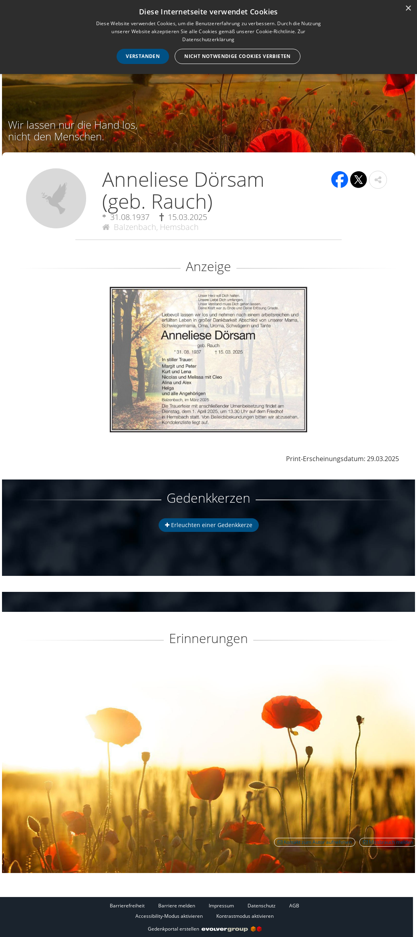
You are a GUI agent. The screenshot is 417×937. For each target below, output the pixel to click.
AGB (294, 905)
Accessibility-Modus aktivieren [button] (169, 916)
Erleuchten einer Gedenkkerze (208, 525)
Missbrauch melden (388, 842)
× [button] (408, 9)
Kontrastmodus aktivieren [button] (245, 916)
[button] (378, 180)
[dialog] (208, 37)
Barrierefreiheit (127, 905)
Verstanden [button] (143, 56)
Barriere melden (176, 905)
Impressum (221, 905)
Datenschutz (262, 905)
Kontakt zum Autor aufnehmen (315, 842)
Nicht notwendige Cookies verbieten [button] (237, 56)
